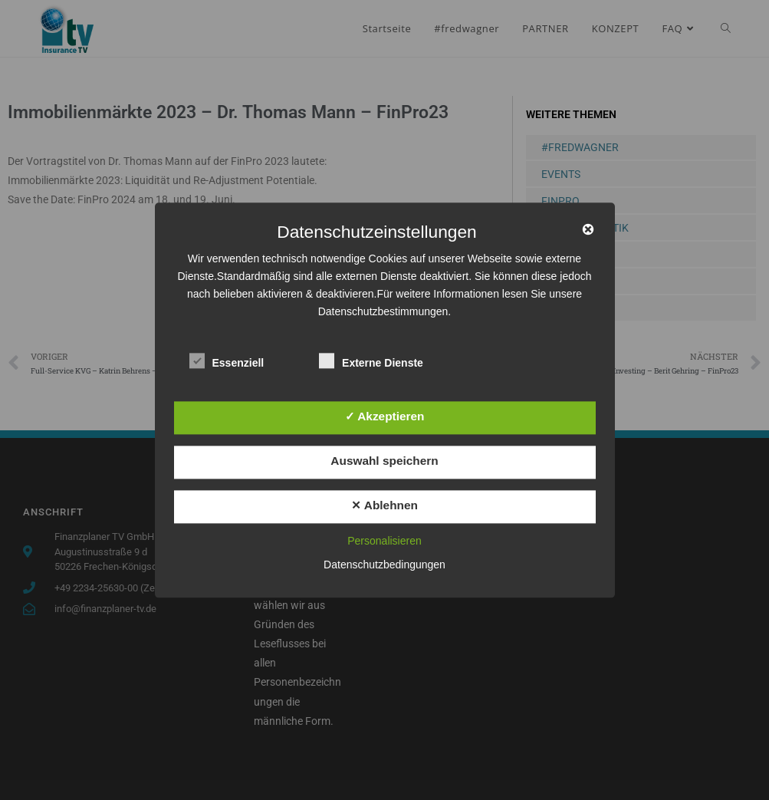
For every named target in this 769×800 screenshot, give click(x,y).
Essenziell (227, 360)
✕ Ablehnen (384, 505)
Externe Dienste (371, 360)
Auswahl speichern (384, 461)
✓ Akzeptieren (385, 416)
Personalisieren (384, 541)
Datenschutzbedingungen (384, 564)
